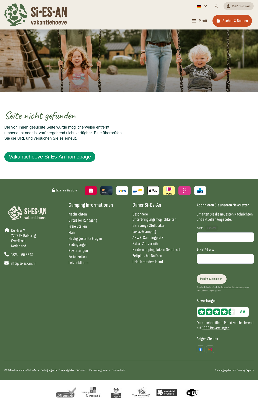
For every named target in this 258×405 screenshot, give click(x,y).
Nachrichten (78, 214)
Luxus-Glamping (144, 231)
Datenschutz (118, 370)
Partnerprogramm (98, 370)
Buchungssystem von (234, 370)
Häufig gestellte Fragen (85, 238)
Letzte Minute (78, 262)
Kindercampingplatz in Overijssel (156, 249)
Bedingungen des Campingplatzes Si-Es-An (63, 370)
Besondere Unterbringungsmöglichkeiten (154, 217)
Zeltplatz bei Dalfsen (147, 255)
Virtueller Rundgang (83, 220)
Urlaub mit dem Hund (147, 262)
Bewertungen (78, 250)
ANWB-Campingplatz (147, 237)
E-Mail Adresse (205, 250)
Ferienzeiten (78, 256)
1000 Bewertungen (216, 328)
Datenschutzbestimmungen (233, 287)
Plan (72, 232)
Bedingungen (78, 244)
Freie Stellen (78, 226)
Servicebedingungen (205, 290)
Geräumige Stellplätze (148, 225)
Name (200, 228)
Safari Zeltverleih (145, 243)
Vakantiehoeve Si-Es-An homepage (50, 157)
